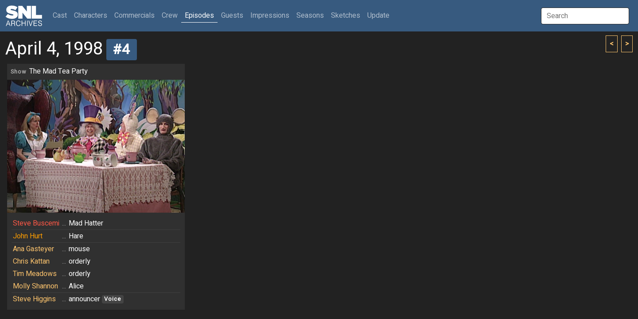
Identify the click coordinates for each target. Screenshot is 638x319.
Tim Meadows (35, 273)
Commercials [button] (134, 15)
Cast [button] (61, 15)
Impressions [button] (269, 15)
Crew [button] (170, 15)
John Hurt (28, 236)
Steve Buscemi (36, 223)
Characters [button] (90, 15)
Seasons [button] (310, 15)
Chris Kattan (31, 261)
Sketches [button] (345, 15)
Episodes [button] (199, 15)
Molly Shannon (35, 286)
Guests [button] (232, 15)
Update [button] (378, 15)
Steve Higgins (34, 299)
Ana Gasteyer (33, 249)
